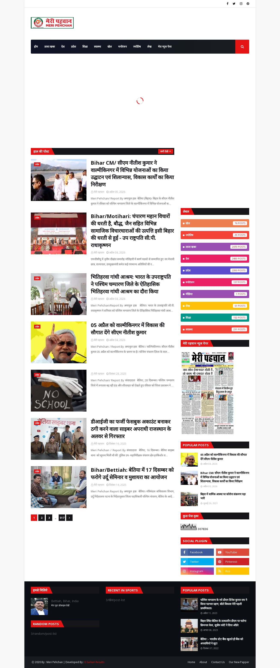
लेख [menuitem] (149, 46)
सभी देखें (164, 151)
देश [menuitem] (63, 46)
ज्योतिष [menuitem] (137, 46)
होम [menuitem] (36, 46)
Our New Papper (239, 662)
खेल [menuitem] (109, 46)
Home (191, 662)
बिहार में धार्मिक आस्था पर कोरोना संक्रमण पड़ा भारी (223, 496)
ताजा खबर (216, 247)
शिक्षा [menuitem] (85, 46)
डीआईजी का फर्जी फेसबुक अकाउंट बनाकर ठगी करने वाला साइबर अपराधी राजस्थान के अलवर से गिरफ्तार (131, 428)
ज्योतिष (216, 235)
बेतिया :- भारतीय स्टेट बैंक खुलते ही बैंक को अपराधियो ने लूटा (221, 641)
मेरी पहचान (99, 192)
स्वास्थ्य (216, 329)
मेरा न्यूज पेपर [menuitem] (164, 46)
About (203, 662)
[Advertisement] (215, 175)
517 (62, 518)
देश (216, 259)
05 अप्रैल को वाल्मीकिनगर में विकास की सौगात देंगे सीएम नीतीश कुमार (127, 328)
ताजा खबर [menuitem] (49, 46)
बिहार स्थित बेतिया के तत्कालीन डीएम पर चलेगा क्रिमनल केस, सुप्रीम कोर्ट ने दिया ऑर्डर (223, 623)
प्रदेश (216, 270)
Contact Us (218, 662)
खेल (216, 223)
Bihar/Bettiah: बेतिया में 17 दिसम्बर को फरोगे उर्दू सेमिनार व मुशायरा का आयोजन (132, 473)
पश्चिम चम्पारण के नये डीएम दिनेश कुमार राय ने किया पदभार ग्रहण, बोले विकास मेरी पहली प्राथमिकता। (223, 604)
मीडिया (216, 294)
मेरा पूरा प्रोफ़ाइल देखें (60, 605)
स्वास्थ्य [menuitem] (97, 46)
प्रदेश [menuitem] (73, 46)
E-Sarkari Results (94, 662)
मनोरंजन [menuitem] (122, 46)
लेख (216, 306)
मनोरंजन (216, 282)
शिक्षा (216, 318)
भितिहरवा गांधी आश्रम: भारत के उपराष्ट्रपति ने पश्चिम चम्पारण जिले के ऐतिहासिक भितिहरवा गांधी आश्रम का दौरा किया (131, 284)
